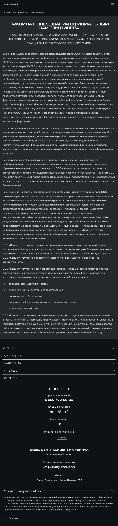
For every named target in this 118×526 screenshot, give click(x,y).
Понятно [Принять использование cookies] (14, 518)
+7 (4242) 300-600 (59, 467)
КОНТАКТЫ (9, 378)
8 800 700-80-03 (59, 400)
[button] (113, 491)
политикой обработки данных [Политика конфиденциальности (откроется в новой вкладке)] (58, 497)
